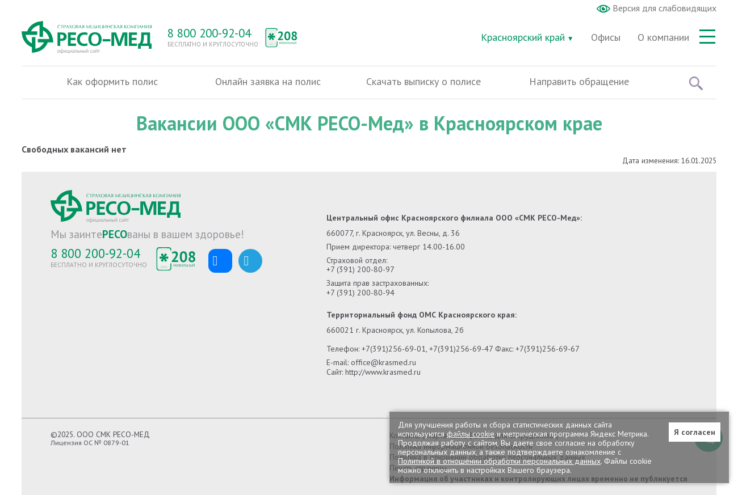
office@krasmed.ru (383, 362)
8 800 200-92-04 (209, 33)
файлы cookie (470, 434)
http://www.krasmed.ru (383, 372)
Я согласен (694, 432)
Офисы (605, 37)
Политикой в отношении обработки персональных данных (499, 461)
